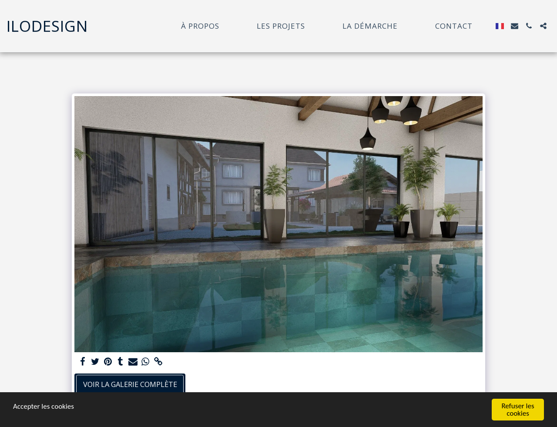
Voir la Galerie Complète (130, 384)
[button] (514, 26)
